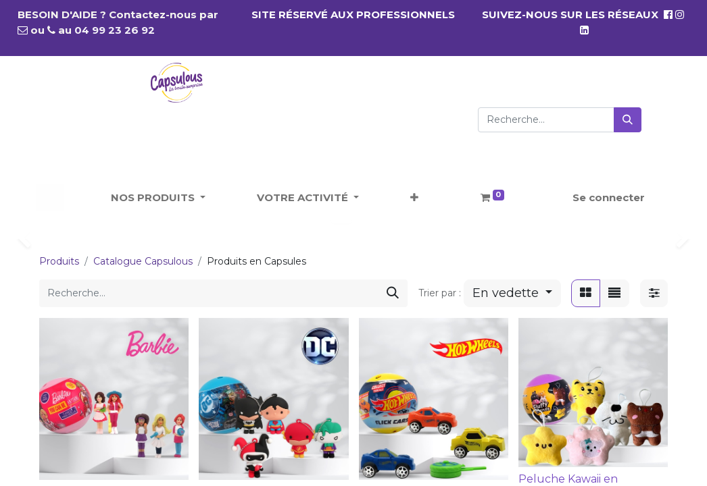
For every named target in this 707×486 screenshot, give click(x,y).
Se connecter (608, 197)
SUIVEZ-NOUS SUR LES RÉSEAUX (577, 14)
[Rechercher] (627, 119)
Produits (59, 261)
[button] (414, 198)
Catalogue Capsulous (143, 261)
